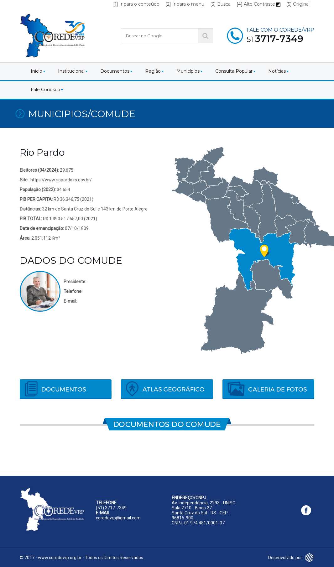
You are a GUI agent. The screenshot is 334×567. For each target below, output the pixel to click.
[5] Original (298, 4)
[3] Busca (220, 4)
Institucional (73, 71)
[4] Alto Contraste (258, 4)
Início (38, 71)
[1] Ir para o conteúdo (136, 4)
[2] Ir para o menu (184, 4)
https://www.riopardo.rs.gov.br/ (61, 179)
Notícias (278, 71)
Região (154, 71)
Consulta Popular (235, 71)
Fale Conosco (47, 89)
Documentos (116, 71)
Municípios (189, 71)
